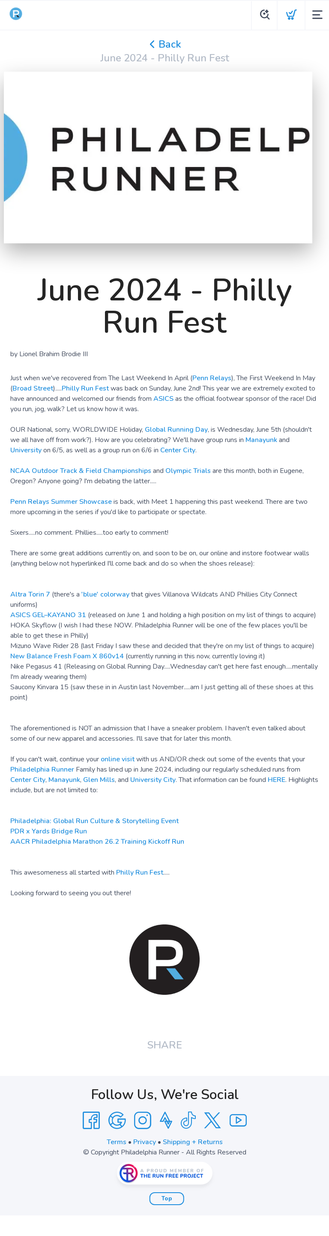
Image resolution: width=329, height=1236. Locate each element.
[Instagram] (143, 1120)
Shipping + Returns (193, 1142)
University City (153, 780)
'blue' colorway (105, 594)
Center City (177, 450)
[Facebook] (91, 1120)
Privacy (144, 1142)
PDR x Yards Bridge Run (48, 831)
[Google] (117, 1120)
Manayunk (261, 440)
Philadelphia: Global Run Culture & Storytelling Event (94, 821)
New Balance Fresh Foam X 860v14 (67, 656)
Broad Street (32, 388)
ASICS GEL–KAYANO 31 (48, 615)
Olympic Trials (188, 471)
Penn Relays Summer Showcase (61, 501)
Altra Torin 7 (30, 594)
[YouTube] (238, 1120)
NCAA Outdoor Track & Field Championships (80, 471)
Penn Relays (211, 378)
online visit (118, 759)
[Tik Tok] (188, 1120)
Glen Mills (99, 780)
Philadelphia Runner (42, 769)
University (26, 450)
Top (167, 1199)
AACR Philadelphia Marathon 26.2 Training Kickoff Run (97, 841)
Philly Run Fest (85, 388)
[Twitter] (212, 1120)
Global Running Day (176, 429)
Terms (116, 1142)
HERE (276, 780)
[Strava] (166, 1120)
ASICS (163, 398)
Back (164, 44)
